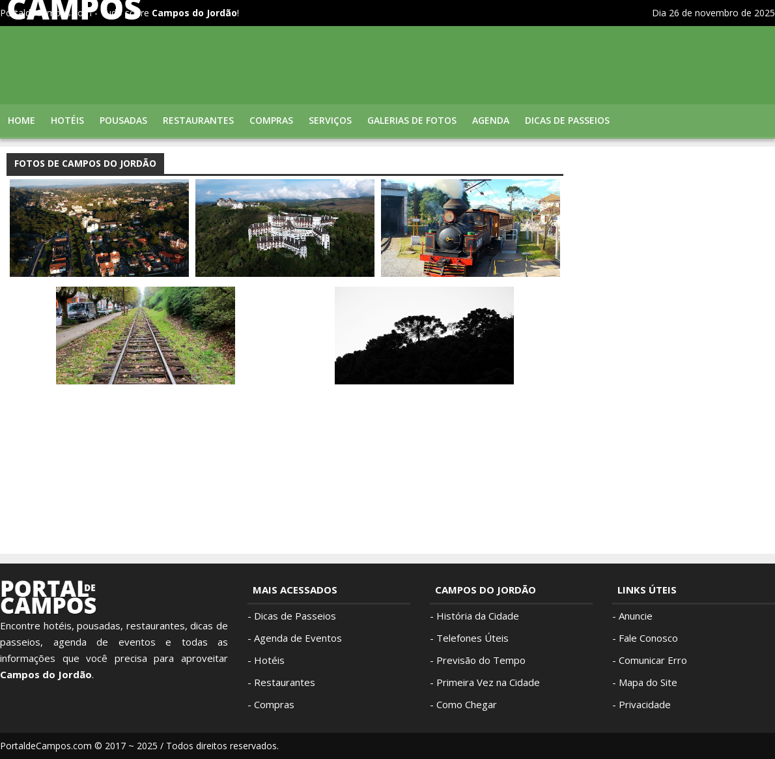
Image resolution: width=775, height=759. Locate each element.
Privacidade (645, 704)
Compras (271, 120)
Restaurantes (198, 120)
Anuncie (636, 615)
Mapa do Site (648, 682)
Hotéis (67, 120)
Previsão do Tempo (481, 659)
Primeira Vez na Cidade (488, 682)
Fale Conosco (648, 637)
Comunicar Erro (653, 659)
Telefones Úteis (472, 637)
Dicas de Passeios (295, 615)
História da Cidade (477, 615)
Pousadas (123, 120)
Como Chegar (466, 704)
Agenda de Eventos (298, 637)
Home (21, 120)
